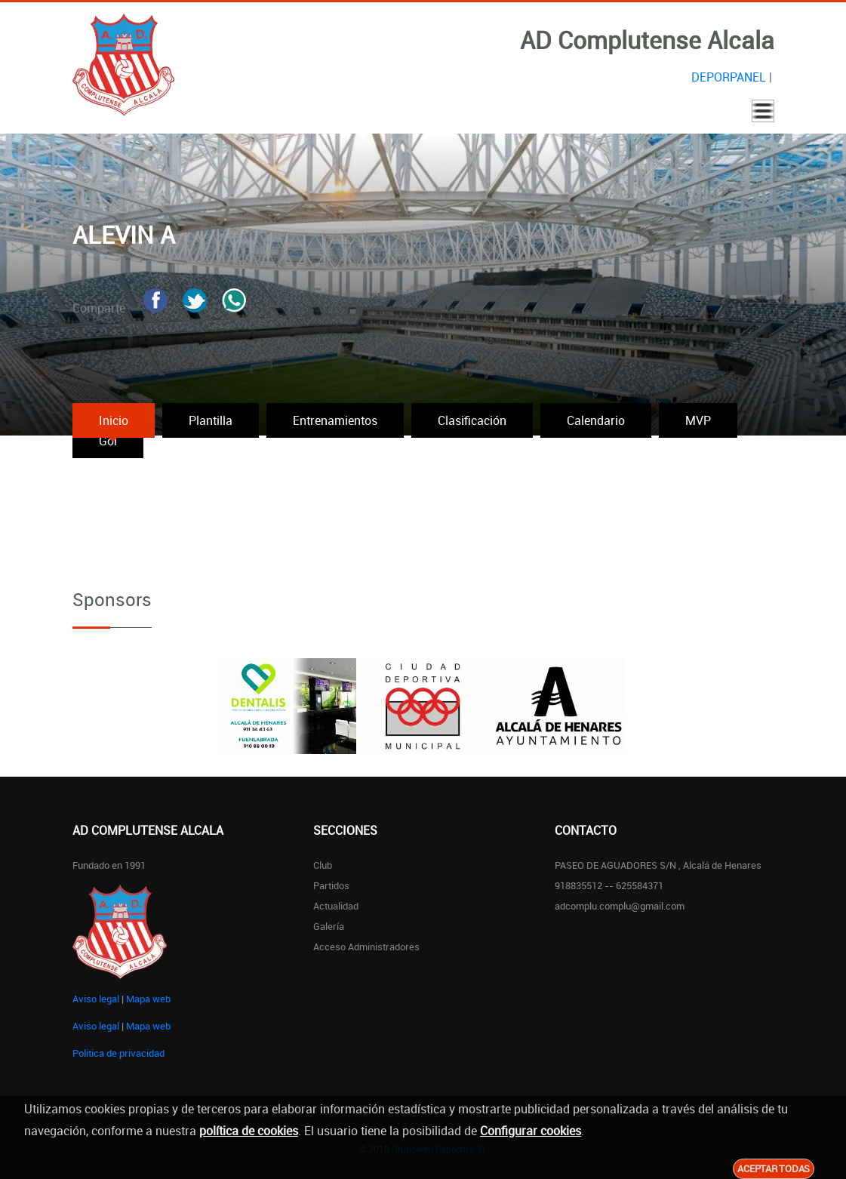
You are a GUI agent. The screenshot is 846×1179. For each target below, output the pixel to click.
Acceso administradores (366, 946)
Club (322, 865)
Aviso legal (95, 998)
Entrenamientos (335, 420)
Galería (328, 926)
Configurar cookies (530, 1130)
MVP (698, 420)
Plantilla (210, 420)
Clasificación (472, 420)
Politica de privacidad (118, 1053)
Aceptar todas (773, 1168)
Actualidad (335, 906)
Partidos (331, 885)
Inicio (113, 420)
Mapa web (148, 998)
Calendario (596, 420)
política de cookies (248, 1130)
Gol (108, 441)
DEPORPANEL (728, 77)
